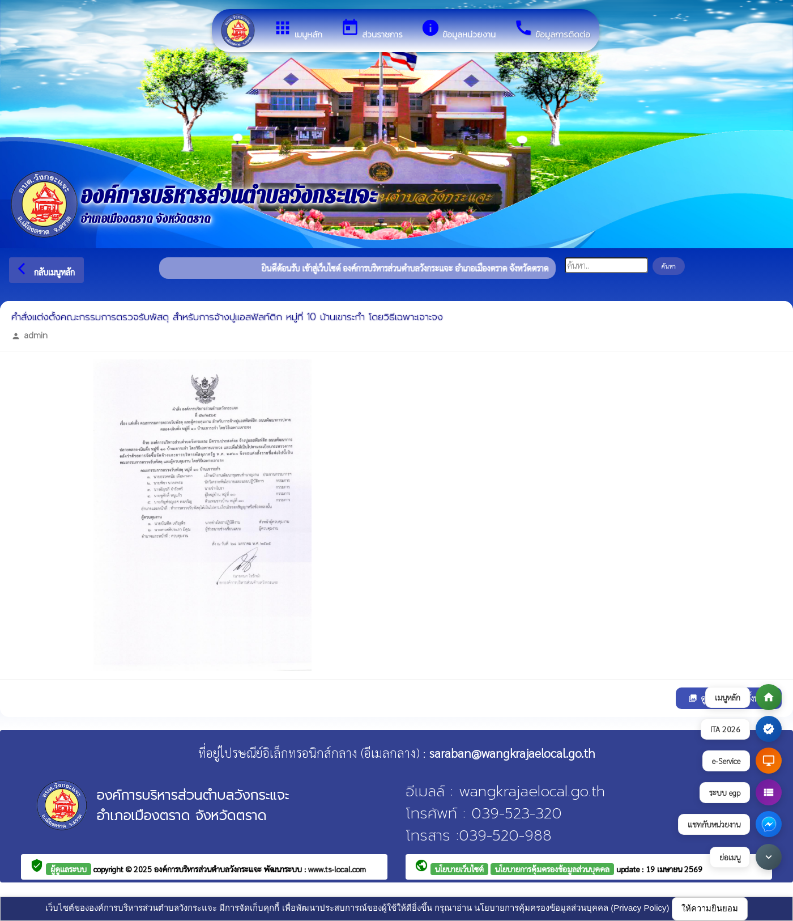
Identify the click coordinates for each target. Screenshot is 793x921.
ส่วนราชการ (371, 29)
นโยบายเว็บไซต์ (459, 869)
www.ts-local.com (337, 869)
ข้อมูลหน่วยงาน (458, 29)
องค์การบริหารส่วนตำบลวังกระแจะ (209, 869)
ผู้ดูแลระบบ (68, 869)
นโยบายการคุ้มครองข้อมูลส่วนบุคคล (552, 869)
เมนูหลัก (297, 29)
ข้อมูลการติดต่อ (552, 29)
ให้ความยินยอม (709, 908)
